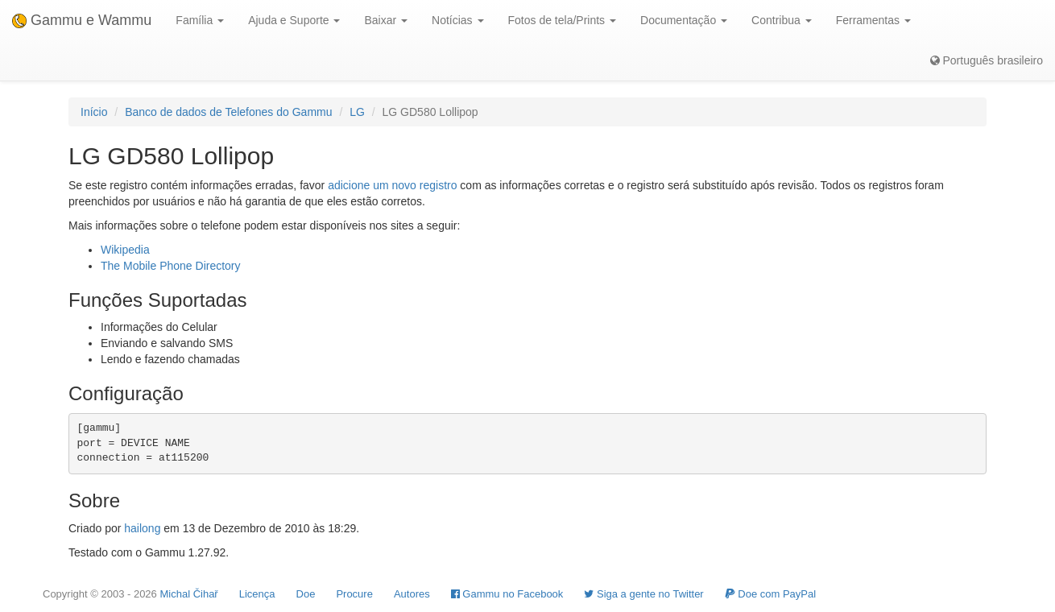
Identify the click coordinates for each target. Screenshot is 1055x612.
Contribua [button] (781, 20)
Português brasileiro (986, 60)
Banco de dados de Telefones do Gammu (228, 111)
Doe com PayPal (770, 594)
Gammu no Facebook (507, 594)
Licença (257, 594)
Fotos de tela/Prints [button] (562, 20)
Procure (354, 594)
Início (94, 111)
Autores (412, 594)
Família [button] (200, 20)
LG (357, 111)
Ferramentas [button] (873, 20)
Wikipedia (125, 249)
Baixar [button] (386, 20)
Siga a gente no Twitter (643, 594)
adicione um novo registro (392, 185)
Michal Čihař (188, 594)
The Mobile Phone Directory (171, 265)
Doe (306, 594)
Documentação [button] (683, 20)
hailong (142, 528)
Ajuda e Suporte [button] (294, 20)
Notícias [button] (457, 20)
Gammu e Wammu (81, 20)
